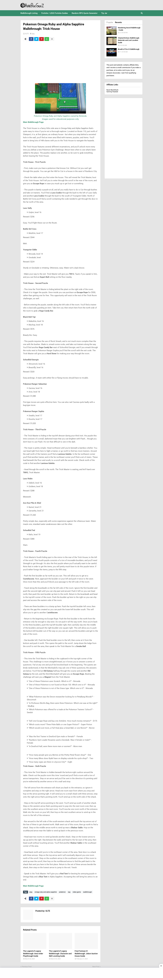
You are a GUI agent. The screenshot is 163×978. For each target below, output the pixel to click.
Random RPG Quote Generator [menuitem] (84, 13)
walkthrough (87, 892)
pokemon (62, 892)
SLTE (27, 34)
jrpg (33, 34)
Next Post (95, 967)
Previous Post (27, 967)
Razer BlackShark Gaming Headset (112, 91)
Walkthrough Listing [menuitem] (29, 13)
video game (77, 892)
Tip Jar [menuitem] (104, 13)
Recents (118, 22)
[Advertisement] (60, 62)
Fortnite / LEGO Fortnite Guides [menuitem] (54, 13)
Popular (109, 22)
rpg (69, 892)
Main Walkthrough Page (33, 122)
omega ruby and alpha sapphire (46, 892)
